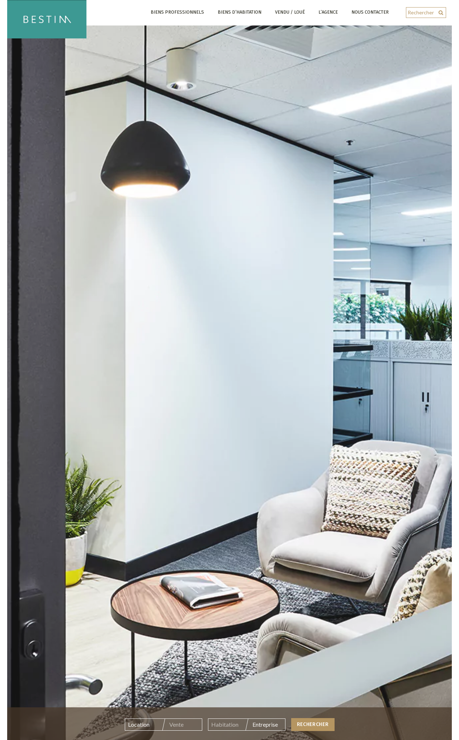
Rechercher (313, 729)
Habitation (224, 728)
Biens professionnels (177, 12)
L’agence (328, 12)
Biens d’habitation (239, 12)
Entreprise (265, 728)
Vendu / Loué (290, 12)
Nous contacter (370, 12)
